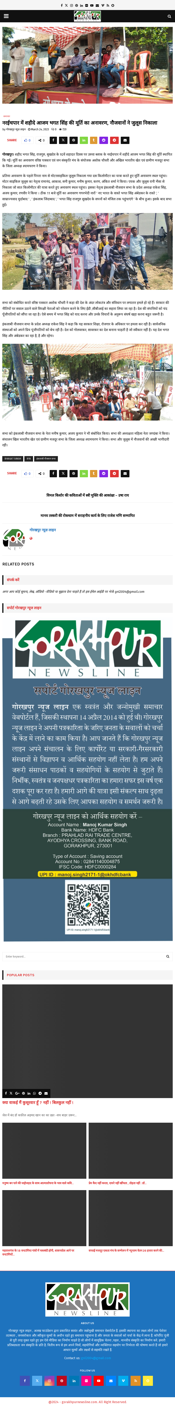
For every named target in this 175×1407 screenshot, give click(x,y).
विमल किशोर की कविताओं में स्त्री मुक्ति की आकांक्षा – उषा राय (87, 495)
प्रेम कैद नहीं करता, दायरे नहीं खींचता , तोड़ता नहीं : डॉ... (118, 1183)
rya (29, 458)
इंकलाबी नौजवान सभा (46, 458)
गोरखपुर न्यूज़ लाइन (16, 129)
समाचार (6, 116)
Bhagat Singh (13, 458)
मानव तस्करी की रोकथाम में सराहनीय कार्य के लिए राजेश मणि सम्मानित (88, 516)
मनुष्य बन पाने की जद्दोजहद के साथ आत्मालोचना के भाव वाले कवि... (38, 1183)
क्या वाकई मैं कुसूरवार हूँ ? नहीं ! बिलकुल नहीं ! (37, 1102)
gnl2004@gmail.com (96, 1358)
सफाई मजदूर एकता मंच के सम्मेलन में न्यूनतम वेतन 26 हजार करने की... (126, 1250)
